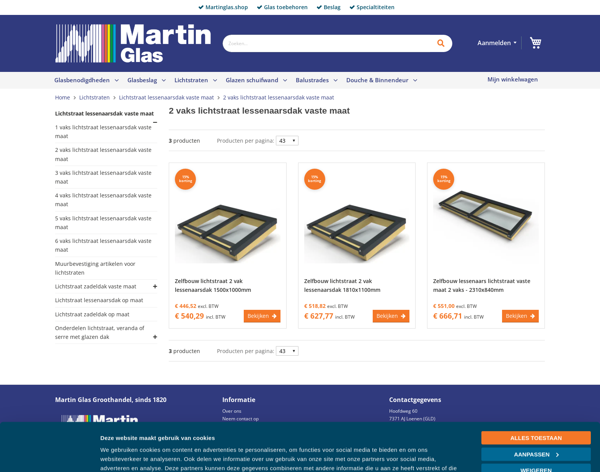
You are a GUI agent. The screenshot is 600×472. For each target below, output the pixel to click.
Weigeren (536, 429)
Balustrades (312, 80)
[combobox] (326, 43)
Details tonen (118, 457)
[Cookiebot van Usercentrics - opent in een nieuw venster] (49, 457)
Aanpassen (536, 412)
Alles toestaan (536, 396)
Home (63, 97)
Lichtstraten (191, 80)
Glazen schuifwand (252, 80)
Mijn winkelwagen (513, 79)
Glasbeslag (142, 80)
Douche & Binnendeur (377, 80)
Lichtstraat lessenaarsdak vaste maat (167, 97)
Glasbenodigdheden (82, 80)
